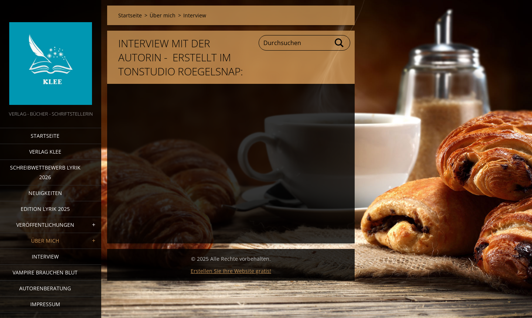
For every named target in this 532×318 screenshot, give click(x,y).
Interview (45, 256)
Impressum (45, 304)
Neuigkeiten (45, 192)
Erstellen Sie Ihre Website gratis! (231, 270)
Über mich (45, 240)
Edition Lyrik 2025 (45, 208)
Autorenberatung (45, 288)
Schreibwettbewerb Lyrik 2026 (45, 172)
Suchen (339, 42)
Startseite (45, 135)
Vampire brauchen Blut (45, 272)
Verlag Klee (45, 151)
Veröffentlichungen (45, 224)
